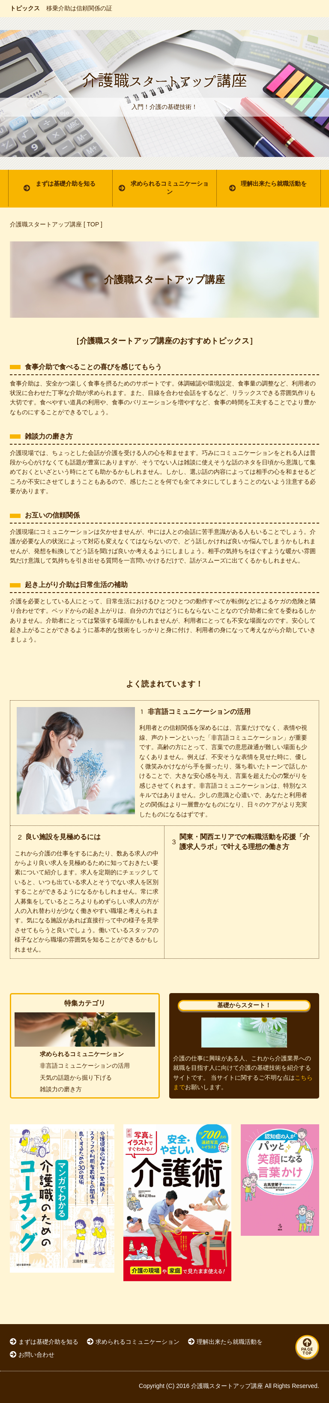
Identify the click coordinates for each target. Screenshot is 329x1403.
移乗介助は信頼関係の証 (79, 8)
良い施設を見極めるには (63, 836)
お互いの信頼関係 (52, 515)
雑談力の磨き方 (49, 436)
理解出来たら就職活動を (274, 183)
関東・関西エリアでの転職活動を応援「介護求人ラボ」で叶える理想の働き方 (244, 841)
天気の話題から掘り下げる (76, 1077)
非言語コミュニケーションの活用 (199, 711)
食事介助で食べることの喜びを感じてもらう (93, 366)
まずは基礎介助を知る (66, 183)
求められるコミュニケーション (170, 188)
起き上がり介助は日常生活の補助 (76, 584)
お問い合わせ (36, 1354)
